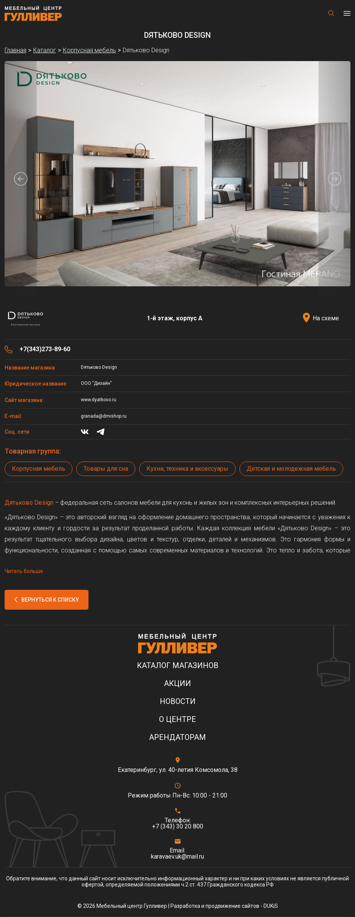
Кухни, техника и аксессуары (187, 468)
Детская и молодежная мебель (291, 468)
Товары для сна (106, 468)
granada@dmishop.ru (104, 416)
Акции (177, 683)
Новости (178, 701)
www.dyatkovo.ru (98, 399)
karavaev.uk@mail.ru (177, 857)
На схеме (326, 318)
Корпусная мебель (38, 468)
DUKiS (270, 906)
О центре (177, 719)
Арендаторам (177, 737)
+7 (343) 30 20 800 (177, 826)
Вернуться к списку (50, 600)
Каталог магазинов (177, 665)
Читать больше (24, 571)
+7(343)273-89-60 (44, 349)
